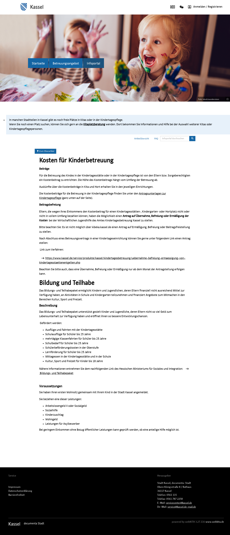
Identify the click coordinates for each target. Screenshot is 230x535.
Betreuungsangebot (66, 63)
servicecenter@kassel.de (179, 503)
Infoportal (93, 63)
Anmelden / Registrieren (204, 7)
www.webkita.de (214, 522)
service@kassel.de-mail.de (182, 507)
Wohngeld (51, 419)
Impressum (14, 487)
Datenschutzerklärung (20, 491)
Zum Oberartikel (45, 151)
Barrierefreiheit (16, 495)
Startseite (38, 63)
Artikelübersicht (141, 139)
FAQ (156, 139)
